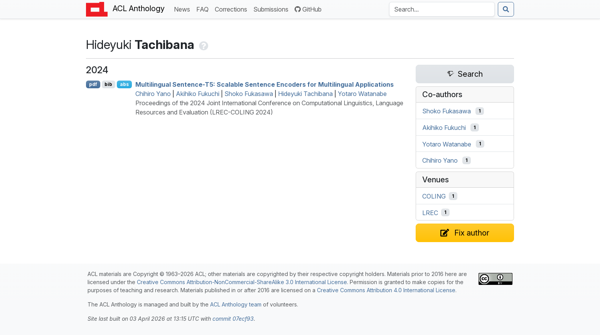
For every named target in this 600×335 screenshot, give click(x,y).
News (183, 8)
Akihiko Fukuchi (197, 94)
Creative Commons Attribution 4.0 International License (386, 290)
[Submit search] (506, 9)
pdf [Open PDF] (93, 84)
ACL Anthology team (235, 304)
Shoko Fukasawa (248, 94)
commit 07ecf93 (233, 318)
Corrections (232, 8)
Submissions (272, 8)
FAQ (204, 8)
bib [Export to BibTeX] (108, 84)
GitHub (308, 9)
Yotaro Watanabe (362, 94)
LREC (430, 212)
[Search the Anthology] (442, 9)
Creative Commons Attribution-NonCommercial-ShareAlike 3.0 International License (242, 282)
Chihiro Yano (153, 94)
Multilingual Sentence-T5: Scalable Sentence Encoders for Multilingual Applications (264, 84)
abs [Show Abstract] (124, 84)
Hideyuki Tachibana (305, 94)
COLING (434, 196)
